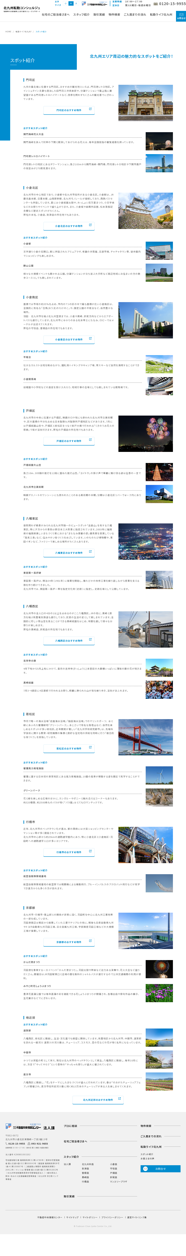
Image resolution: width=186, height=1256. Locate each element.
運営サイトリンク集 (137, 1217)
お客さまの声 (147, 1158)
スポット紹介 (147, 1154)
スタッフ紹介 (81, 14)
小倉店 (113, 1164)
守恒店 (113, 1168)
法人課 (67, 1164)
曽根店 (85, 1172)
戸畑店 (113, 1172)
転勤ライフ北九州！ (24, 31)
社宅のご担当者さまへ (56, 14)
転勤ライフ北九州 (161, 14)
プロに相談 (70, 1126)
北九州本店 (88, 1164)
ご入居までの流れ (135, 14)
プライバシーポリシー (112, 1217)
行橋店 (85, 1181)
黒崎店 (85, 1177)
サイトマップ (72, 1217)
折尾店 (113, 1177)
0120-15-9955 (16, 1144)
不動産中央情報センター (49, 1217)
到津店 (85, 1168)
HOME (8, 31)
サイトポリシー (90, 1217)
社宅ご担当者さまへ (75, 1141)
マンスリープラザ (118, 1181)
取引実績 (99, 14)
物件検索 (114, 14)
